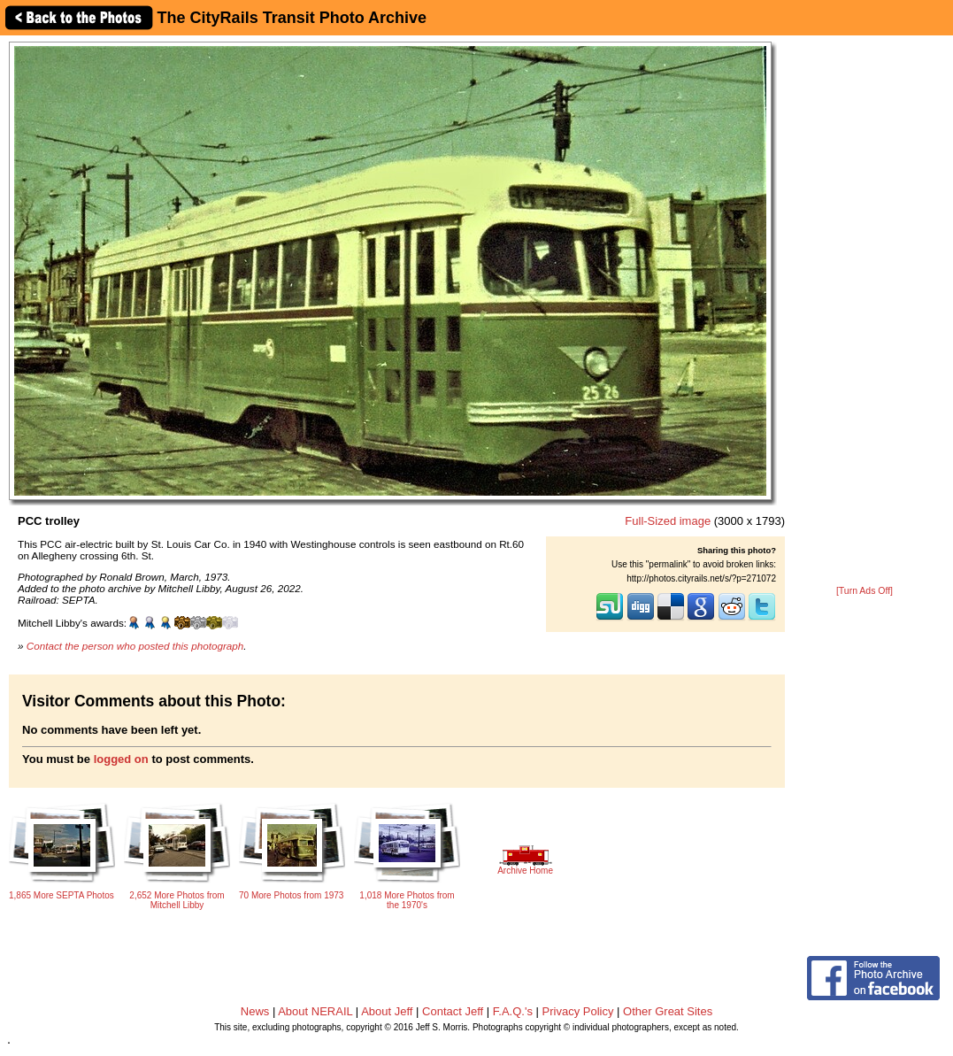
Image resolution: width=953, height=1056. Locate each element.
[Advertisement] (864, 311)
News (255, 1011)
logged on (121, 759)
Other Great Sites (667, 1011)
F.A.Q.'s (513, 1011)
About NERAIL (315, 1011)
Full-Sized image (668, 521)
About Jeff (386, 1011)
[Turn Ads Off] (864, 591)
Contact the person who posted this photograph (135, 645)
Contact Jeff (452, 1011)
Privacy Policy (578, 1011)
